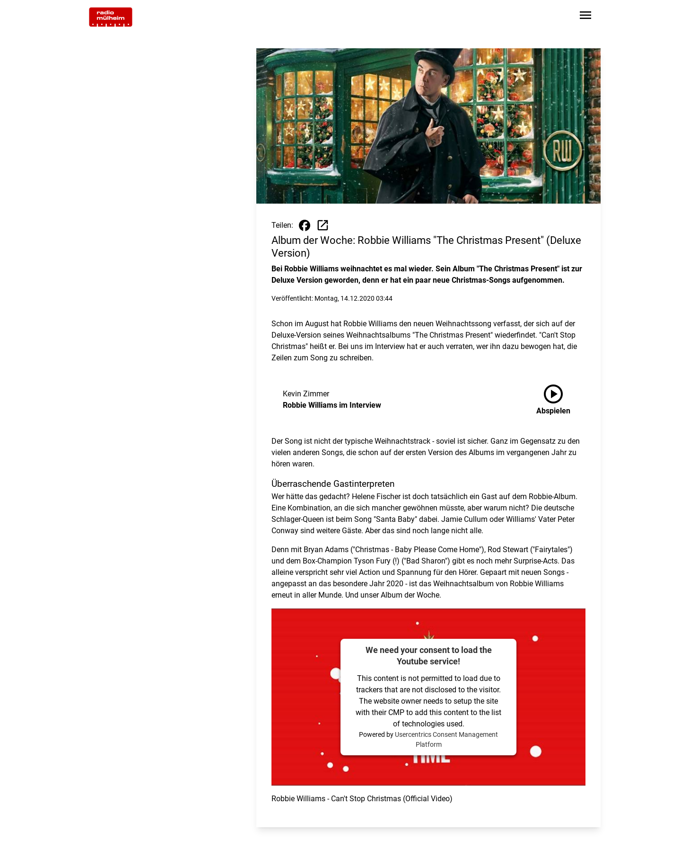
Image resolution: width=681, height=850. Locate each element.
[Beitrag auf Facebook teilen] (304, 225)
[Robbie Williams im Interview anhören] (560, 399)
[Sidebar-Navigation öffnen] (585, 17)
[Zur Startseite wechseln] (110, 17)
